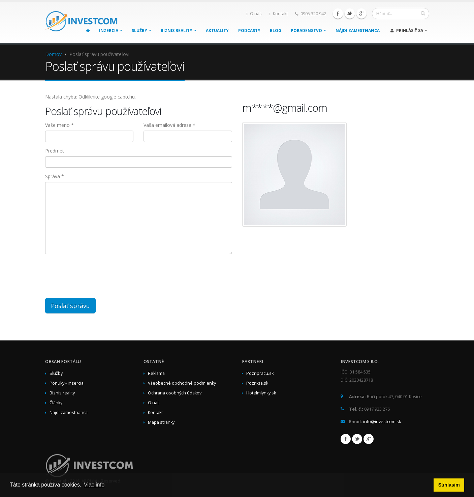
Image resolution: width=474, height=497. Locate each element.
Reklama (156, 373)
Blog (275, 30)
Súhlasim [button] (449, 485)
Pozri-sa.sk (257, 383)
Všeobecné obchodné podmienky (182, 383)
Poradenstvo (308, 30)
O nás (254, 14)
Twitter (350, 13)
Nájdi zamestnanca (358, 30)
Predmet (54, 150)
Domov (53, 54)
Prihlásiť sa (408, 30)
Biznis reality (178, 30)
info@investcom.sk (382, 421)
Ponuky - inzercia (67, 383)
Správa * (54, 176)
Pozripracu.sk (260, 373)
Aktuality (217, 30)
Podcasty (249, 30)
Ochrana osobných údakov (174, 393)
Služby (141, 30)
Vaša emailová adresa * (169, 125)
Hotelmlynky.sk (261, 393)
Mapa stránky (161, 422)
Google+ (361, 13)
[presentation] (148, 272)
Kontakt (278, 14)
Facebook (338, 13)
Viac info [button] (94, 485)
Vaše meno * (59, 125)
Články (56, 403)
